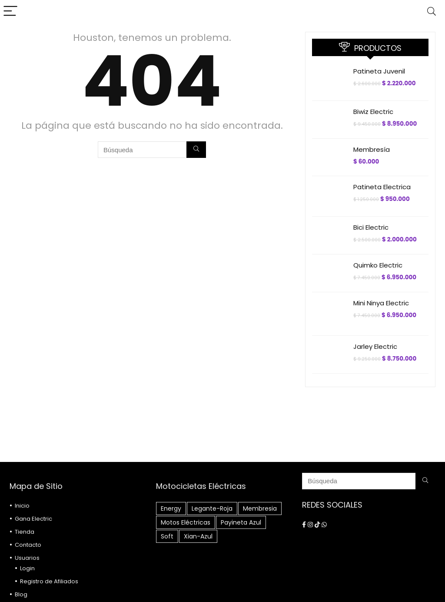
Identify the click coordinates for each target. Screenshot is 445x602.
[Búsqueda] (196, 149)
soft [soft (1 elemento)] (167, 536)
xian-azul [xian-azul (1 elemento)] (198, 536)
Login (27, 568)
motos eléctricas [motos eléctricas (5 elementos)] (185, 522)
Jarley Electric (375, 346)
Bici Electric (371, 227)
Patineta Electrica (382, 186)
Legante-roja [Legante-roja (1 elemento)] (212, 508)
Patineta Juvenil (379, 71)
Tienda (24, 532)
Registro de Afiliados (49, 581)
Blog (21, 594)
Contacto (28, 545)
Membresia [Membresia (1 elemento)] (260, 508)
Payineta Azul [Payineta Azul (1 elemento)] (241, 522)
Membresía (371, 149)
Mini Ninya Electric (381, 303)
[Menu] (10, 11)
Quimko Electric (377, 265)
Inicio (22, 506)
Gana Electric (33, 519)
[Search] (431, 11)
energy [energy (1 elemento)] (171, 508)
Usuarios (27, 558)
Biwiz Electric (373, 111)
